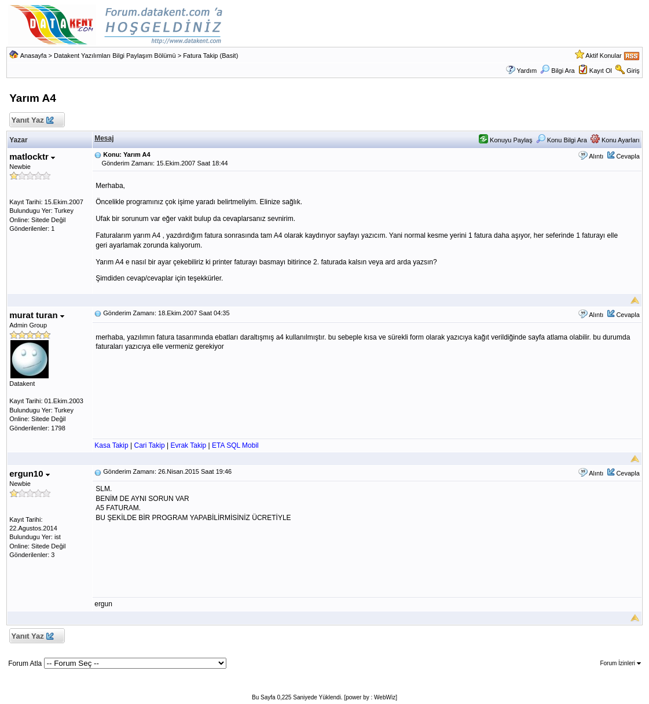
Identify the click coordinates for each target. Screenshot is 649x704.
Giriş (633, 70)
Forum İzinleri (620, 663)
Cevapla (627, 156)
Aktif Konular (603, 55)
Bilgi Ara (557, 70)
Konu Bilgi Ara (561, 140)
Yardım (526, 70)
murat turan (36, 315)
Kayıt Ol (600, 70)
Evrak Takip (188, 445)
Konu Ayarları (615, 140)
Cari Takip (149, 445)
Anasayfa (33, 55)
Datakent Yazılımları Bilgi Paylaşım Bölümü (115, 55)
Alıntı (596, 156)
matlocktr (32, 156)
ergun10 (29, 473)
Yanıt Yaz (32, 121)
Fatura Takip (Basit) (210, 55)
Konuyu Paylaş (505, 140)
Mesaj (103, 138)
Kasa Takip (111, 445)
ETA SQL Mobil (235, 445)
